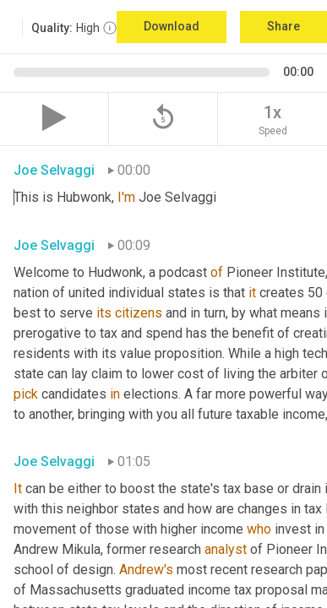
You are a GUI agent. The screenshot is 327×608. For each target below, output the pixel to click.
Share (283, 26)
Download (171, 26)
